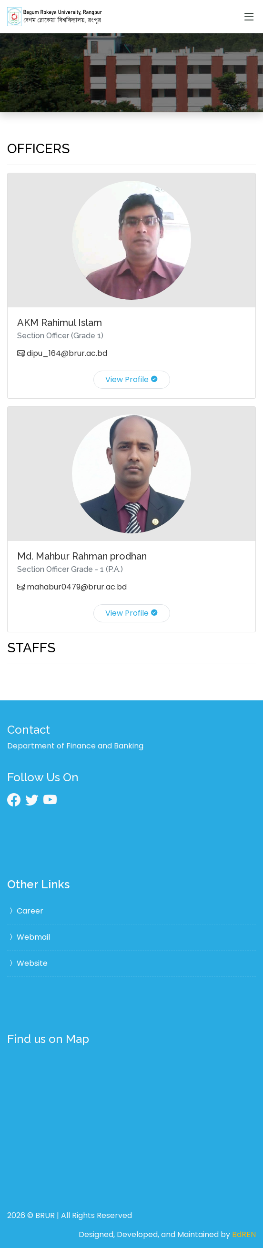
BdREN (244, 1234)
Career (25, 910)
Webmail (28, 937)
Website (27, 963)
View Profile (131, 379)
